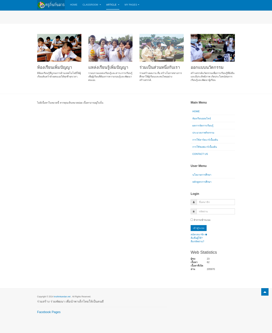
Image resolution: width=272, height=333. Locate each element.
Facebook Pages (49, 312)
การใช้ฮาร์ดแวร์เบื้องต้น (205, 139)
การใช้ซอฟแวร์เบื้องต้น (204, 146)
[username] (216, 202)
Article (112, 4)
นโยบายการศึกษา (201, 174)
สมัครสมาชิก (199, 234)
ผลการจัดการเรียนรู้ (202, 125)
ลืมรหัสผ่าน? (197, 241)
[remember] (192, 220)
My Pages (132, 4)
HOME (196, 111)
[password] (216, 211)
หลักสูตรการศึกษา (201, 181)
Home (73, 4)
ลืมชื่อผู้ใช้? (197, 238)
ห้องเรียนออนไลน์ (201, 118)
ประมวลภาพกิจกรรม (203, 132)
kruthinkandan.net (62, 296)
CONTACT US (200, 154)
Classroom (92, 4)
